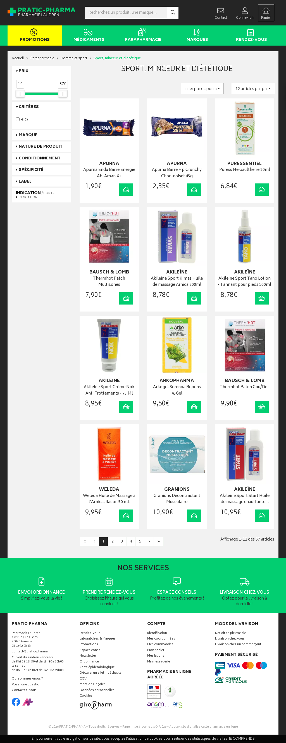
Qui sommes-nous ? (27, 679)
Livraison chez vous (230, 639)
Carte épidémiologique (97, 667)
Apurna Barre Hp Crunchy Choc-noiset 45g (177, 173)
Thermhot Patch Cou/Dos (245, 387)
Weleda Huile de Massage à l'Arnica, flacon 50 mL (109, 499)
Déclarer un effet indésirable (100, 673)
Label (25, 181)
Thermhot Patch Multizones (109, 282)
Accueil (18, 59)
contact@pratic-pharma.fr (31, 652)
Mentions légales (93, 684)
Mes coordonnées (161, 639)
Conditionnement (40, 158)
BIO (22, 120)
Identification (157, 633)
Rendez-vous (250, 35)
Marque (28, 135)
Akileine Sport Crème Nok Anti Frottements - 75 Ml (109, 390)
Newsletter (88, 656)
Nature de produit (41, 146)
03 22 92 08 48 (21, 646)
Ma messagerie (158, 662)
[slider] (20, 94)
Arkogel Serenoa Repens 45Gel (177, 390)
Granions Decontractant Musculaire (177, 499)
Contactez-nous (24, 690)
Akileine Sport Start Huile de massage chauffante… (245, 499)
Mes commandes (160, 644)
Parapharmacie (142, 35)
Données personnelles (97, 690)
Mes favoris (155, 656)
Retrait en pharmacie (230, 633)
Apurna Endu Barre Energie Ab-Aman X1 (109, 173)
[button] (202, 88)
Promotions (34, 35)
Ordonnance (89, 662)
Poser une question (26, 685)
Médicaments (88, 35)
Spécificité (31, 169)
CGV (83, 679)
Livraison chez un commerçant (238, 644)
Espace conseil (91, 650)
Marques (196, 35)
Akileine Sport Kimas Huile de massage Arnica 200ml (177, 282)
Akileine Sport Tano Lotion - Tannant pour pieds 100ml (244, 282)
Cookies (86, 696)
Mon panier (155, 650)
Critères (29, 106)
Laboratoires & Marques (98, 639)
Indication (37, 195)
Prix (23, 71)
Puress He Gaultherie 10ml (244, 170)
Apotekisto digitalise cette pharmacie (203, 727)
